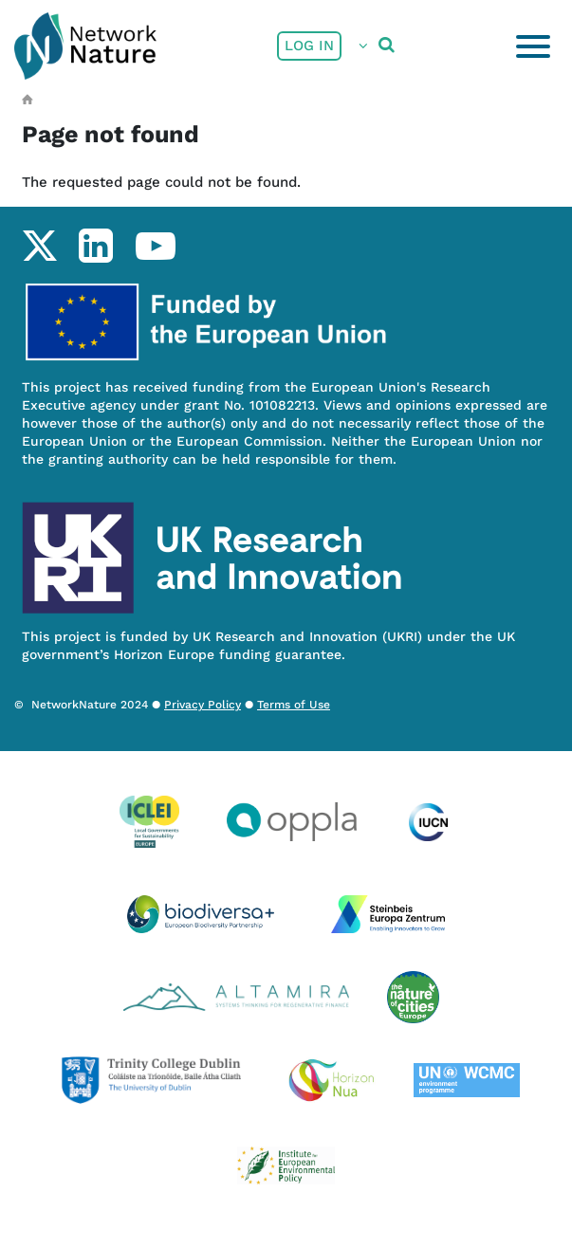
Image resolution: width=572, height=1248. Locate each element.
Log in (309, 45)
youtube (155, 246)
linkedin (95, 246)
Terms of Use (293, 704)
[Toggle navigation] (533, 46)
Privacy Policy (202, 704)
